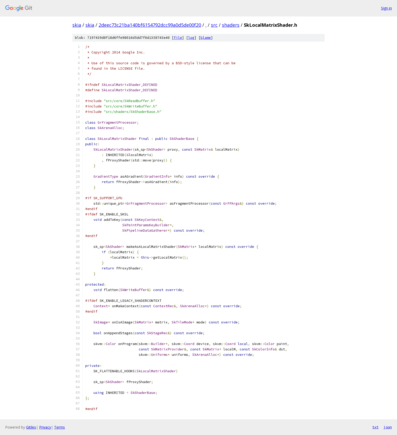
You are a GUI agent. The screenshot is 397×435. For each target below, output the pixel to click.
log (191, 37)
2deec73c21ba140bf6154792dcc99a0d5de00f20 (150, 25)
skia (76, 25)
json (388, 427)
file (178, 37)
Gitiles (31, 427)
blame (206, 37)
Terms (59, 427)
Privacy (45, 427)
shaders (230, 25)
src (214, 25)
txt (375, 427)
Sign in (386, 8)
